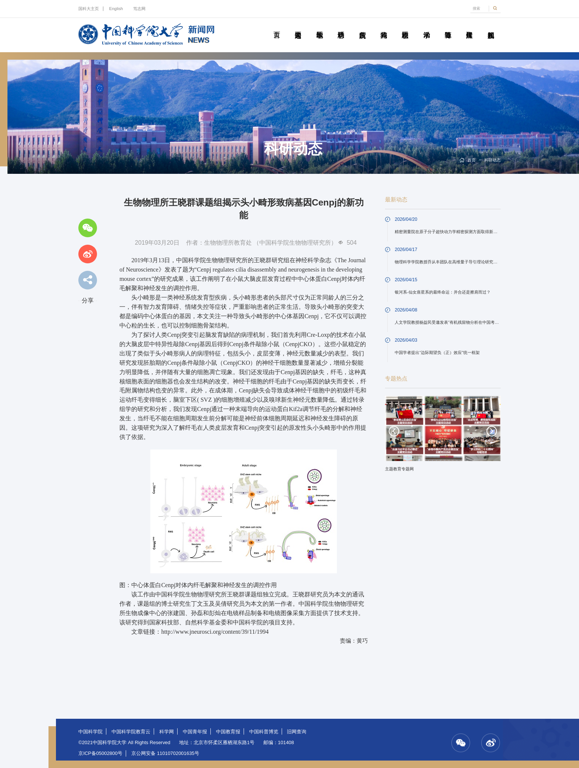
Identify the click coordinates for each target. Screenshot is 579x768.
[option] (443, 436)
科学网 (166, 731)
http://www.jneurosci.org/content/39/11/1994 (215, 631)
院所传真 (362, 26)
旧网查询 (296, 731)
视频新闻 (491, 26)
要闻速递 (298, 26)
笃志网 (139, 8)
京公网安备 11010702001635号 (165, 753)
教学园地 (319, 26)
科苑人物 (384, 26)
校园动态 (405, 26)
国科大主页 (88, 8)
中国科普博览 (263, 731)
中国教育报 (228, 731)
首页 (277, 26)
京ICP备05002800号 (100, 753)
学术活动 (426, 26)
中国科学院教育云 (131, 731)
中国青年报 (195, 731)
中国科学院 (90, 731)
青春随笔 (448, 26)
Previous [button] (394, 431)
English (116, 8)
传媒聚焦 (469, 26)
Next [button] (491, 431)
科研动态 (341, 26)
